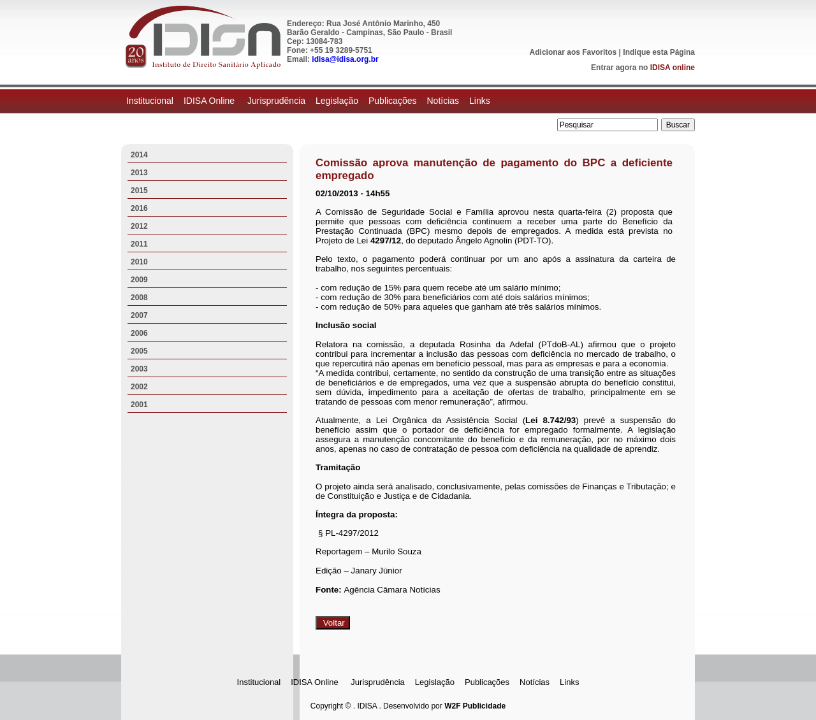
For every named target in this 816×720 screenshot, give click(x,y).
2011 (139, 244)
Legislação (337, 101)
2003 (139, 368)
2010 (139, 261)
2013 (139, 172)
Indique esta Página (659, 52)
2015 (139, 190)
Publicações (392, 101)
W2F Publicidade (475, 706)
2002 (139, 386)
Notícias (442, 101)
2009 (139, 279)
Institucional (149, 101)
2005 (139, 351)
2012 (139, 226)
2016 (139, 208)
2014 (139, 154)
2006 (139, 333)
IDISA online (672, 67)
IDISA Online (210, 101)
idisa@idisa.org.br (345, 59)
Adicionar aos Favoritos (573, 52)
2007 (139, 315)
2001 (139, 404)
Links (479, 101)
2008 (139, 297)
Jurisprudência (276, 101)
